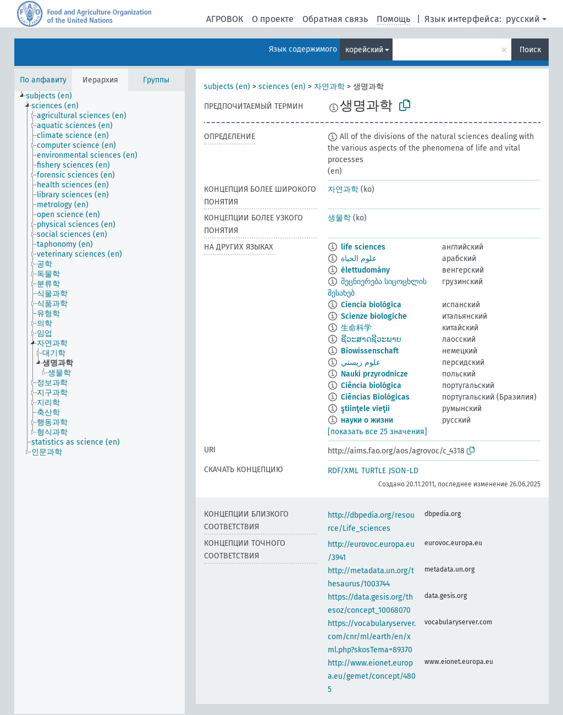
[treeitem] (53, 96)
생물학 (339, 218)
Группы (156, 80)
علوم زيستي (360, 362)
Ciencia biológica (371, 304)
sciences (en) (282, 86)
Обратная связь (335, 19)
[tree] (99, 402)
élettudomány (365, 270)
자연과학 (329, 86)
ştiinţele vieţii (365, 408)
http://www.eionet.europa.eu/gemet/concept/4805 (372, 676)
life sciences (363, 247)
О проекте (273, 19)
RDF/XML (343, 470)
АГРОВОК (224, 19)
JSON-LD (403, 470)
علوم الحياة (359, 258)
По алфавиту (43, 80)
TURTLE (373, 470)
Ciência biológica (371, 385)
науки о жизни (367, 420)
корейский (364, 49)
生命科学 (356, 327)
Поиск (530, 49)
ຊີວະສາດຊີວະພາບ (371, 339)
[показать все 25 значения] (377, 431)
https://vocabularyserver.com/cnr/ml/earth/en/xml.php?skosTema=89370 (372, 637)
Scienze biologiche (374, 316)
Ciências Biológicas (375, 397)
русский (523, 19)
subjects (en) (227, 86)
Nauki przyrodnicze (374, 374)
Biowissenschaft (370, 351)
